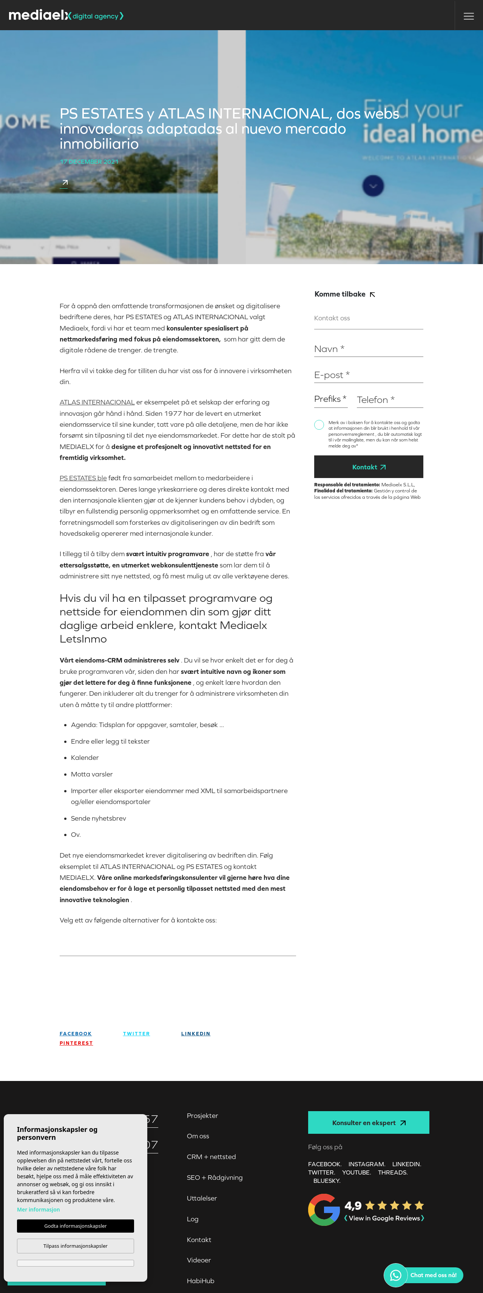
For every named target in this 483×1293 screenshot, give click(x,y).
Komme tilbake (345, 293)
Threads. (393, 1172)
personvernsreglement (352, 434)
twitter (136, 1033)
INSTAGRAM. (367, 1164)
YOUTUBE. (356, 1172)
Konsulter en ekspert (368, 1123)
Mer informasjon (38, 1209)
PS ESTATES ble (83, 478)
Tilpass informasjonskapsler (75, 1245)
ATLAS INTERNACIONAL (97, 402)
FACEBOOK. (325, 1164)
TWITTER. (321, 1172)
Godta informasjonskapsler (75, 1225)
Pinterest (76, 1043)
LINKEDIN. (406, 1164)
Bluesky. (327, 1180)
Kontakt (368, 467)
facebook (76, 1033)
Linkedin (196, 1033)
